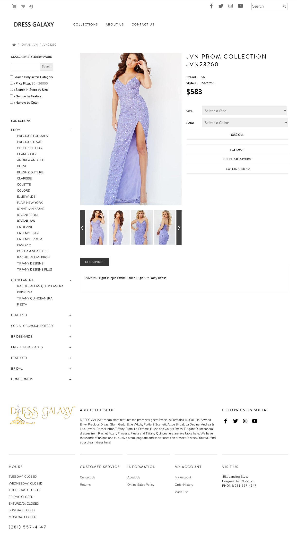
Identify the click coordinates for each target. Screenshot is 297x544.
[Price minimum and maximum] (41, 83)
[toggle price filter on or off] (11, 83)
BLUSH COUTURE (30, 172)
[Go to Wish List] (23, 6)
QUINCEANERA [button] (22, 280)
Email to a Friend (238, 169)
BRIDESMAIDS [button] (21, 336)
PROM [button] (15, 130)
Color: (190, 123)
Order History (184, 485)
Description (94, 262)
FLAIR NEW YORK (30, 203)
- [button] (70, 130)
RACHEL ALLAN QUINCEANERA (40, 286)
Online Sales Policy (140, 485)
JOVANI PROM (27, 215)
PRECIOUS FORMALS (32, 136)
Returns (85, 485)
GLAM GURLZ (27, 154)
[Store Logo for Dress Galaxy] (33, 24)
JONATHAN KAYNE (30, 209)
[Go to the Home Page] (14, 45)
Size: (189, 111)
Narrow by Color (27, 103)
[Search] (269, 6)
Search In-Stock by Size (32, 90)
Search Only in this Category (33, 77)
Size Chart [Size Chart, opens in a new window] (237, 150)
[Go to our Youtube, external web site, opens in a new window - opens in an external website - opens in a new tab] (240, 6)
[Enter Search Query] (25, 66)
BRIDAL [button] (17, 368)
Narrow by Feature (28, 96)
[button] (86, 25)
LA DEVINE (25, 227)
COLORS (23, 190)
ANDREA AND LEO (30, 160)
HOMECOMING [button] (22, 379)
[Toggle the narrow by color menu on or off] (11, 102)
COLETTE (24, 184)
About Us (133, 477)
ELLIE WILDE (26, 197)
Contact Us (87, 477)
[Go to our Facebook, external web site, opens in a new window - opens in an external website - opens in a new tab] (211, 6)
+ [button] (70, 315)
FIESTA (22, 304)
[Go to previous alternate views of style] (82, 227)
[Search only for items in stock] (11, 89)
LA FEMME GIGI (28, 233)
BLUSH (22, 166)
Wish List (181, 492)
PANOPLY (24, 245)
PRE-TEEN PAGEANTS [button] (27, 347)
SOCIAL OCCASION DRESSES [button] (32, 326)
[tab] (42, 200)
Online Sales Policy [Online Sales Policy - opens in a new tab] (237, 159)
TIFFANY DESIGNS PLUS (34, 269)
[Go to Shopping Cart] (14, 6)
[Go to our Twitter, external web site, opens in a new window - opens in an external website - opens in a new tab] (221, 6)
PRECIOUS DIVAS (29, 142)
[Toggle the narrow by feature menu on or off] (11, 95)
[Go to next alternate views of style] (179, 227)
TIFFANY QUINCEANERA (34, 298)
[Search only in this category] (11, 76)
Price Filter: (23, 83)
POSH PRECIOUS (29, 148)
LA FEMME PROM (29, 239)
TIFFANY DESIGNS (30, 263)
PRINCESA (24, 292)
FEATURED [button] (19, 315)
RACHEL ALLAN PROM (33, 257)
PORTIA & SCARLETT (32, 251)
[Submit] (284, 6)
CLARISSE (24, 178)
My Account (183, 477)
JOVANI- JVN (26, 221)
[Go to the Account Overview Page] (31, 7)
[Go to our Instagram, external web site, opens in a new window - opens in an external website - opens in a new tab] (230, 6)
